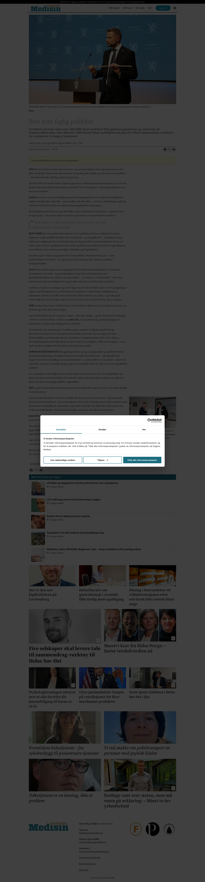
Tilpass (102, 460)
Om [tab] (144, 429)
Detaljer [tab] (102, 429)
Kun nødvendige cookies (63, 460)
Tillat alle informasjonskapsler (142, 460)
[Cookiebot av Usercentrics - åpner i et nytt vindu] (149, 420)
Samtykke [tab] (61, 429)
